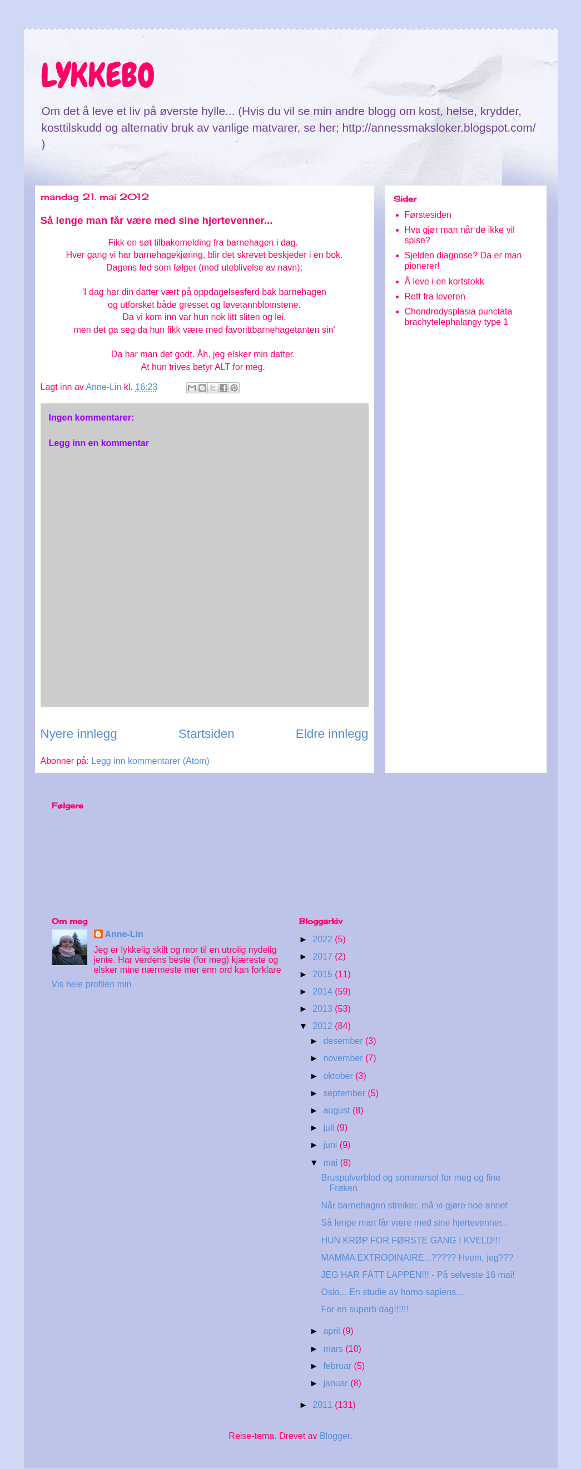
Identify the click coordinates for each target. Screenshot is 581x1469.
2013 (323, 1008)
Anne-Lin (124, 934)
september (345, 1093)
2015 (323, 974)
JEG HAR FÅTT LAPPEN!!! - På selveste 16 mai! (417, 1275)
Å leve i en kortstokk (444, 281)
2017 (323, 956)
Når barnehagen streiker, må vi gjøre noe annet (414, 1205)
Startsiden (206, 734)
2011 (323, 1405)
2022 (323, 939)
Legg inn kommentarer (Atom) (150, 761)
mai (331, 1162)
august (337, 1110)
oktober (339, 1076)
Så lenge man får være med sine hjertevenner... (415, 1222)
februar (338, 1366)
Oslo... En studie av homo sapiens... (392, 1292)
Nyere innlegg (79, 734)
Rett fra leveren (435, 296)
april (332, 1331)
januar (336, 1383)
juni (331, 1145)
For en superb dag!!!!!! (364, 1309)
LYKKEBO (98, 75)
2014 (323, 991)
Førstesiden (428, 214)
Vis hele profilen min (92, 984)
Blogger (335, 1436)
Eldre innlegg (332, 734)
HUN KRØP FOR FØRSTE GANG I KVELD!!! (410, 1240)
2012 (323, 1026)
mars (334, 1348)
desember (344, 1041)
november (344, 1058)
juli (329, 1127)
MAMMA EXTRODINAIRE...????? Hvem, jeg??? (417, 1257)
